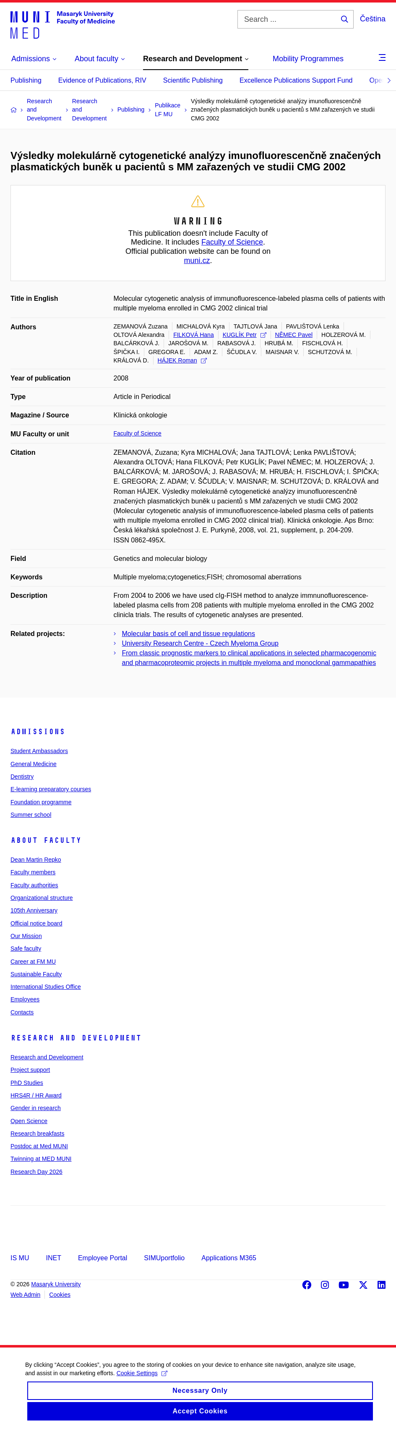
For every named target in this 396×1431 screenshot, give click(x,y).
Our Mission (26, 936)
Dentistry (22, 776)
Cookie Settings (142, 1380)
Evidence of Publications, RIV (102, 80)
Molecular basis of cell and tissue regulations (188, 633)
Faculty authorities (34, 885)
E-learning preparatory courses (50, 789)
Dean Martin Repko (35, 859)
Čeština (373, 19)
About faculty (45, 840)
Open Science (28, 1121)
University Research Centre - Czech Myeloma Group (200, 643)
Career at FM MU (33, 961)
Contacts (22, 1012)
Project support (30, 1069)
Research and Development (75, 1038)
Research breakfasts (37, 1133)
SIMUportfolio (164, 1258)
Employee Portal (102, 1258)
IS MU (19, 1258)
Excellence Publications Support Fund (296, 80)
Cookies (59, 1294)
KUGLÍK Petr (244, 334)
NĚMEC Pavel (294, 334)
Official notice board (36, 923)
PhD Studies (26, 1082)
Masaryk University (56, 1284)
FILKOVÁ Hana (193, 334)
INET (53, 1258)
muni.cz (197, 260)
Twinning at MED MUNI (40, 1158)
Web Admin (25, 1294)
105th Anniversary (33, 910)
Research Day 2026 (36, 1171)
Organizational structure (41, 897)
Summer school (30, 814)
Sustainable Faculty (36, 974)
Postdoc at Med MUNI (39, 1146)
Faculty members (32, 872)
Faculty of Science (232, 242)
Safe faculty (25, 948)
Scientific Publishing (193, 80)
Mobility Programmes (308, 59)
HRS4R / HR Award (36, 1095)
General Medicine (33, 764)
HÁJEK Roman (182, 360)
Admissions (37, 731)
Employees (24, 999)
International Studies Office (45, 986)
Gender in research (35, 1108)
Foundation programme (41, 802)
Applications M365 (228, 1258)
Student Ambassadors (39, 751)
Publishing (26, 80)
